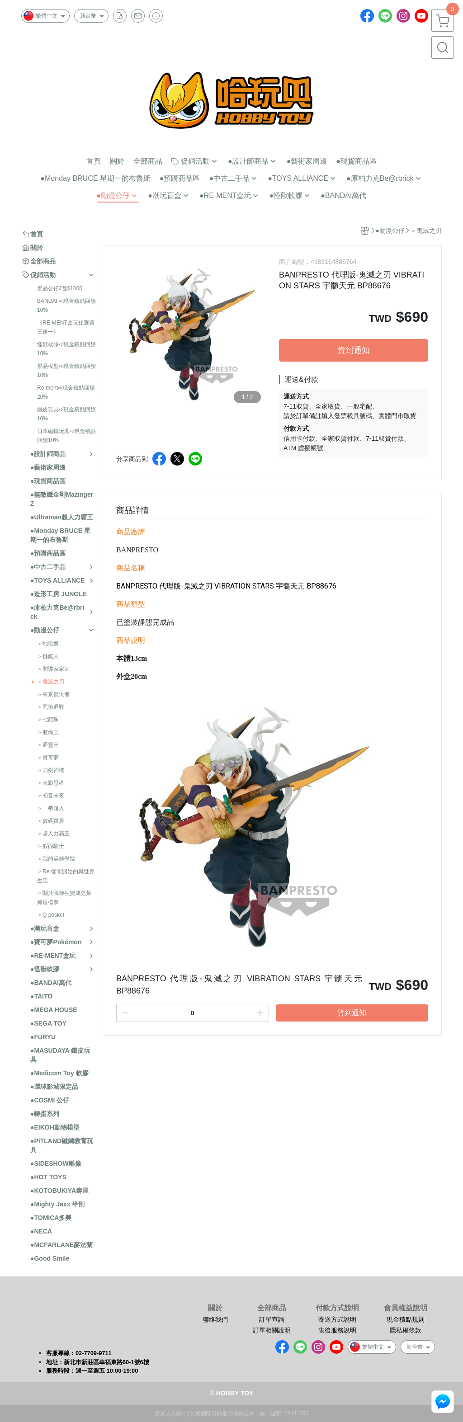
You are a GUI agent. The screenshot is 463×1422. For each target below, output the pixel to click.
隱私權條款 (405, 1330)
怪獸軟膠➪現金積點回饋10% (66, 349)
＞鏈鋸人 (48, 656)
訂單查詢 (271, 1319)
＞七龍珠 (48, 719)
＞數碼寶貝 (50, 821)
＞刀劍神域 (50, 770)
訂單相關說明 (272, 1330)
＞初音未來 (50, 795)
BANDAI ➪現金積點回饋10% (66, 305)
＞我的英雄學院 (56, 859)
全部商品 (271, 1308)
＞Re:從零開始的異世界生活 (65, 876)
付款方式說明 (337, 1308)
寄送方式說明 (337, 1319)
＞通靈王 (48, 745)
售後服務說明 (337, 1330)
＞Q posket (50, 915)
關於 (215, 1308)
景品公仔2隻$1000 (59, 288)
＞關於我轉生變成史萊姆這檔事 (64, 897)
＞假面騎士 (50, 846)
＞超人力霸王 (53, 833)
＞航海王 (48, 732)
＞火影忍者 (50, 783)
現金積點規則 (406, 1319)
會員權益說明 (405, 1308)
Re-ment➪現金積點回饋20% (66, 392)
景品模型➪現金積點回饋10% (66, 370)
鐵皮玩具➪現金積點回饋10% (66, 414)
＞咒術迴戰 (50, 707)
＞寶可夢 (48, 757)
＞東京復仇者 (53, 694)
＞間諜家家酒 (53, 669)
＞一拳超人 (50, 808)
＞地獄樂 (48, 643)
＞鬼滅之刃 (50, 681)
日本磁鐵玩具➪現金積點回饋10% (66, 435)
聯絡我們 (215, 1319)
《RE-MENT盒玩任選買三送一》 (65, 327)
